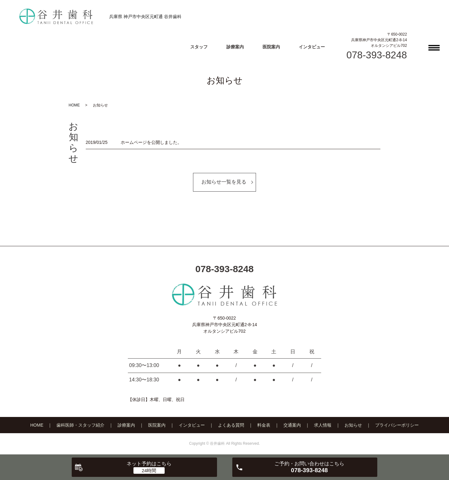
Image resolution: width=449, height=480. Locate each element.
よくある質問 (231, 425)
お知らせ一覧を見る (223, 181)
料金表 (263, 425)
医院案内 (271, 46)
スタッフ (199, 46)
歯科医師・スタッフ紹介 (80, 425)
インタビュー (312, 46)
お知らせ (353, 425)
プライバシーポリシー (397, 425)
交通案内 (292, 425)
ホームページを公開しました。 (151, 142)
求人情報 (322, 425)
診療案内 (235, 46)
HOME (74, 105)
